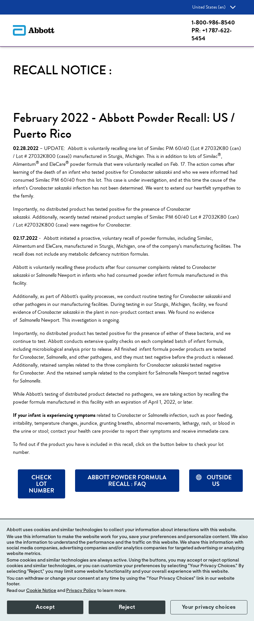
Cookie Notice (41, 590)
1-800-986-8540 (213, 22)
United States (213, 7)
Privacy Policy (81, 590)
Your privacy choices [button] (209, 607)
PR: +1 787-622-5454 (211, 34)
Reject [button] (127, 607)
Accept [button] (45, 607)
